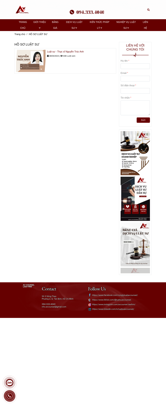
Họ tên (124, 61)
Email (123, 73)
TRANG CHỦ (23, 25)
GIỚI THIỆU (39, 25)
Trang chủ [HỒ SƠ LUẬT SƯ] (19, 34)
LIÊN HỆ (145, 25)
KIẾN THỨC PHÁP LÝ (99, 25)
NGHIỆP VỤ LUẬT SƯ (126, 25)
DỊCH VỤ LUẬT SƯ (74, 25)
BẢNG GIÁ (55, 25)
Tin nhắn (125, 97)
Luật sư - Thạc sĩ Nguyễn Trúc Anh (65, 51)
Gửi (143, 120)
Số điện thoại (128, 85)
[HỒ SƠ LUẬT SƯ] (21, 9)
